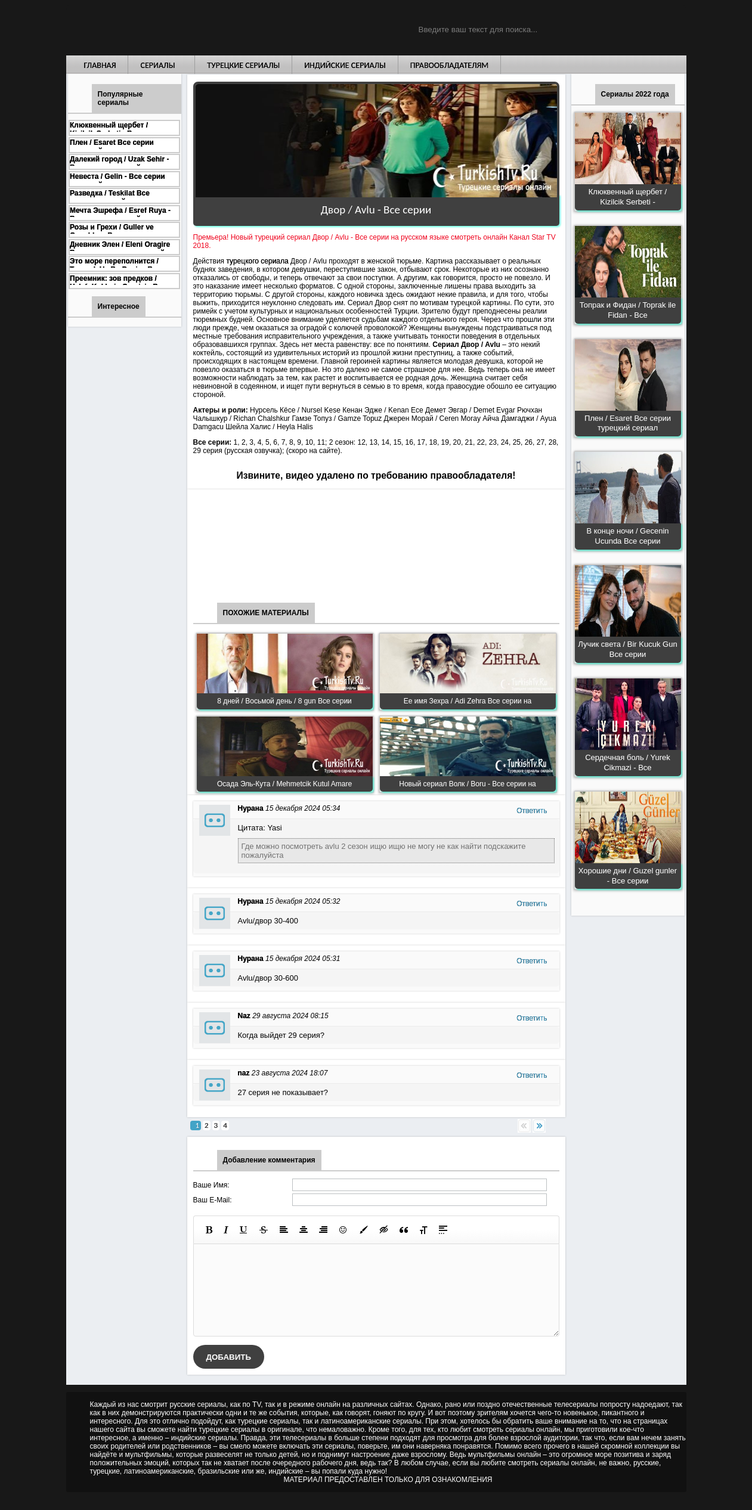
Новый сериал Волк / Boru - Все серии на (467, 784)
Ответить (531, 811)
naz (244, 1073)
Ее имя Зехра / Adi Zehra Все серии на (468, 701)
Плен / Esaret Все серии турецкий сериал (627, 423)
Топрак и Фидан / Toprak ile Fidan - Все (628, 310)
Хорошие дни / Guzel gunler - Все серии (627, 875)
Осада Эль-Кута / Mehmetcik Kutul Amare (284, 784)
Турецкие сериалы (243, 65)
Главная (100, 65)
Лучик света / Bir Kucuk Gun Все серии (627, 649)
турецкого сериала (257, 261)
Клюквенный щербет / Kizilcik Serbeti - (628, 196)
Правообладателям (449, 65)
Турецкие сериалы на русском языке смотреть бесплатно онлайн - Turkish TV (176, 28)
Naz (244, 1016)
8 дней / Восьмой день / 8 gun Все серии (284, 701)
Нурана (251, 808)
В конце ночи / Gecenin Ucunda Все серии (627, 535)
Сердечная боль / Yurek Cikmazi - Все (627, 762)
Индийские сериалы (345, 65)
